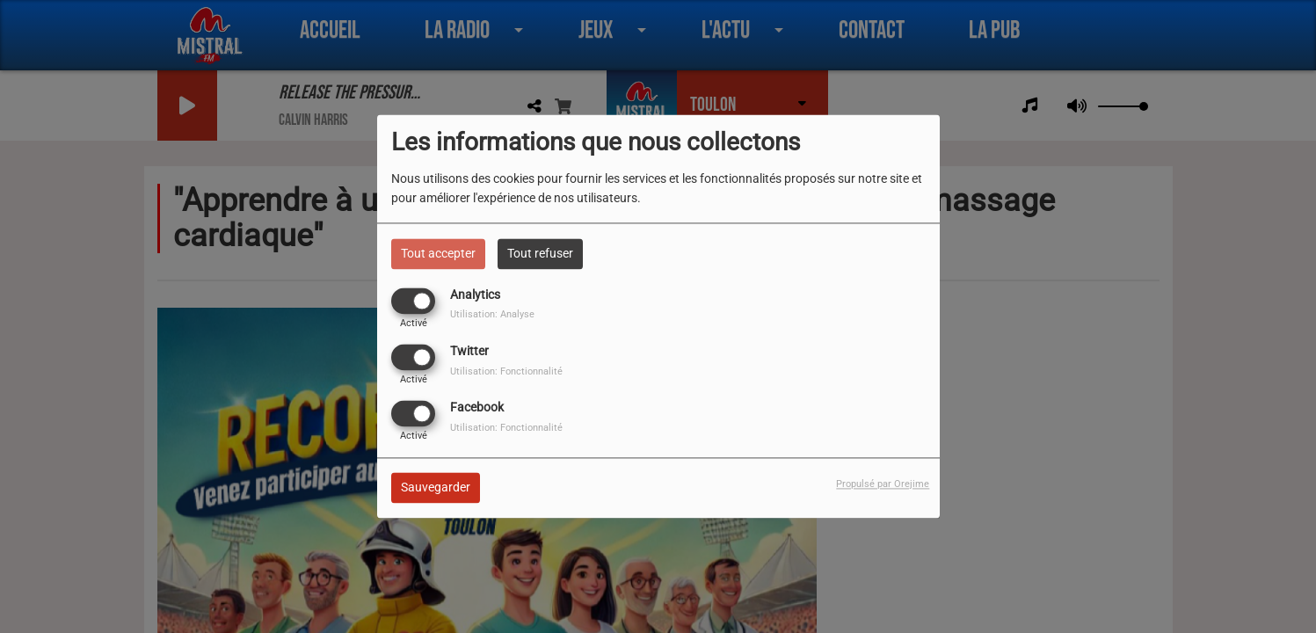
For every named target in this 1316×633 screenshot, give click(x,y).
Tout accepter (438, 253)
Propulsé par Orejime (882, 485)
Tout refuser (540, 253)
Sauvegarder (435, 488)
